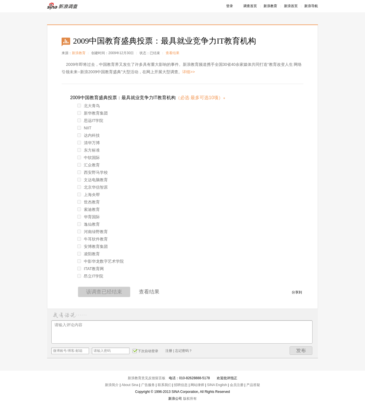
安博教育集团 (92, 246)
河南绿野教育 (92, 231)
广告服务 (148, 385)
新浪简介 (112, 385)
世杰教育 (88, 202)
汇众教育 (88, 165)
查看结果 (172, 53)
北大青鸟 (88, 105)
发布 (301, 350)
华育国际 (88, 217)
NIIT (84, 128)
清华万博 (88, 142)
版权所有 (190, 399)
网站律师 (197, 385)
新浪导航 (311, 6)
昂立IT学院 (90, 276)
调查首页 (250, 6)
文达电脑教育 (92, 180)
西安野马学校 (92, 172)
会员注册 (237, 385)
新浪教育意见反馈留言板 (146, 378)
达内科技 (88, 135)
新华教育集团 (92, 113)
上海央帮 (88, 194)
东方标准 (88, 150)
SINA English (217, 385)
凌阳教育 (88, 254)
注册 (168, 351)
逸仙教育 (88, 224)
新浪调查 (62, 6)
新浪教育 (270, 6)
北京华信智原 (92, 187)
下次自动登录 (145, 351)
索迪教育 (88, 209)
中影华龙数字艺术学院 (100, 261)
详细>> (188, 72)
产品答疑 (253, 385)
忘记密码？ (183, 351)
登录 (229, 6)
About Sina (129, 385)
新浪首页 (291, 6)
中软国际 (88, 157)
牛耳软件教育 (92, 239)
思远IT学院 (90, 120)
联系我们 (164, 385)
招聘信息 (181, 385)
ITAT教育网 (90, 268)
